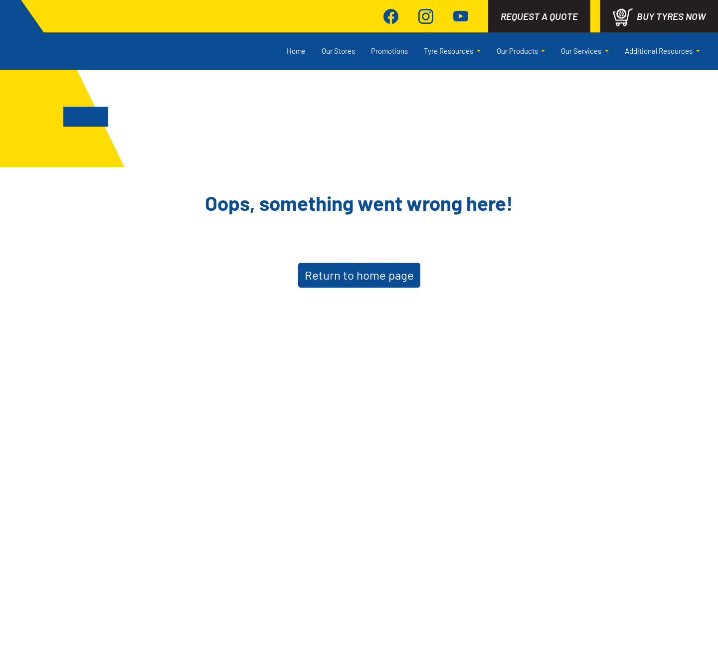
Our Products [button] (518, 50)
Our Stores (338, 50)
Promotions (389, 50)
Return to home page (359, 275)
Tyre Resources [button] (449, 50)
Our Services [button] (582, 50)
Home (296, 50)
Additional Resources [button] (659, 50)
